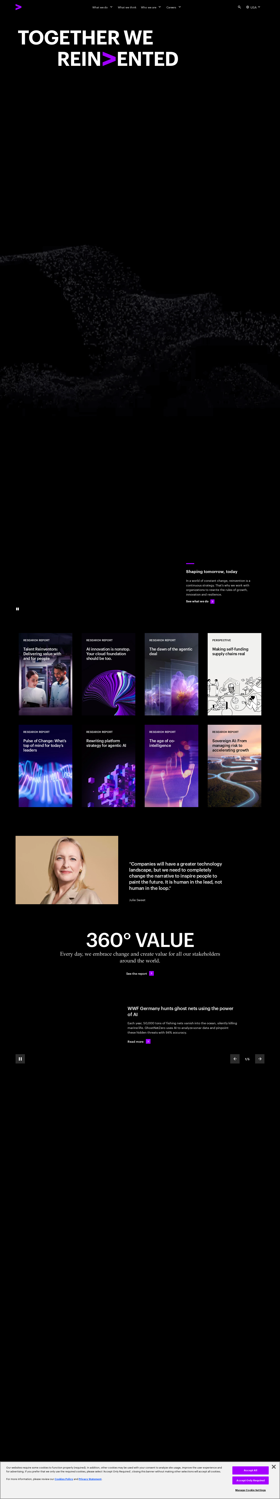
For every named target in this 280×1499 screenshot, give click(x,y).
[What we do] (103, 7)
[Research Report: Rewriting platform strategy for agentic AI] (108, 766)
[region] (140, 1480)
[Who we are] (151, 7)
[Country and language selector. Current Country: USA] (253, 7)
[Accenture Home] (27, 7)
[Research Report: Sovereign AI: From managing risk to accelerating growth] (234, 766)
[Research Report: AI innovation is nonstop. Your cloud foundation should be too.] (108, 674)
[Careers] (174, 7)
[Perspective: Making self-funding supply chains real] (234, 674)
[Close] (274, 1466)
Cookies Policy (64, 1479)
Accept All (250, 1470)
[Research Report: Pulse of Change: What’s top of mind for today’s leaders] (45, 766)
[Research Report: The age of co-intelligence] (171, 766)
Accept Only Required (250, 1480)
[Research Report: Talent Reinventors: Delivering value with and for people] (45, 674)
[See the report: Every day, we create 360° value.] (140, 973)
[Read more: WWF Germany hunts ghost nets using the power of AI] (139, 1041)
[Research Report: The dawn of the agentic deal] (171, 674)
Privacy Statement (90, 1479)
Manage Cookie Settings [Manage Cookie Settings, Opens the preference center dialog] (250, 1490)
